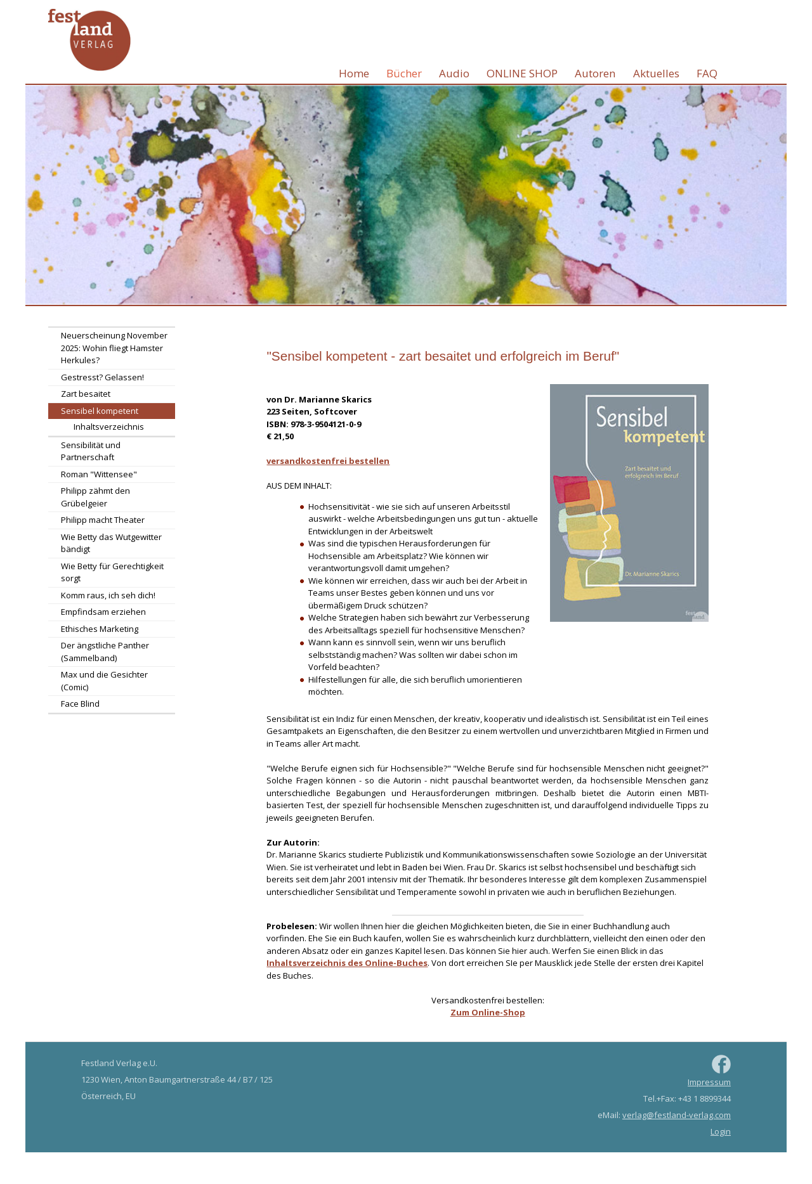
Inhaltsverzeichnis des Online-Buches (347, 962)
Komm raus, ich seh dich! (108, 595)
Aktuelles (656, 73)
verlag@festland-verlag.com (676, 1115)
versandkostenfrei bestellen (328, 461)
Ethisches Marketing (99, 628)
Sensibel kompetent (99, 410)
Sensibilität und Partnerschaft (91, 451)
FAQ (707, 73)
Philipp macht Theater (103, 519)
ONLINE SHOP (522, 73)
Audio (454, 73)
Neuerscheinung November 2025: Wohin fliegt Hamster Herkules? (114, 348)
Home (354, 73)
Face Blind (80, 703)
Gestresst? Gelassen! (102, 377)
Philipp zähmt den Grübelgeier (95, 497)
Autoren (595, 73)
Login (720, 1131)
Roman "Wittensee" (99, 474)
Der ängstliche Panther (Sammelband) (105, 652)
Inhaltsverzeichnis (109, 426)
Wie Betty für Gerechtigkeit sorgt (112, 572)
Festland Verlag (89, 40)
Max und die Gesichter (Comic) (104, 681)
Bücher (404, 73)
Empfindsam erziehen (103, 611)
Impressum (709, 1082)
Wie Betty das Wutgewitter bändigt (111, 543)
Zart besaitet (85, 393)
